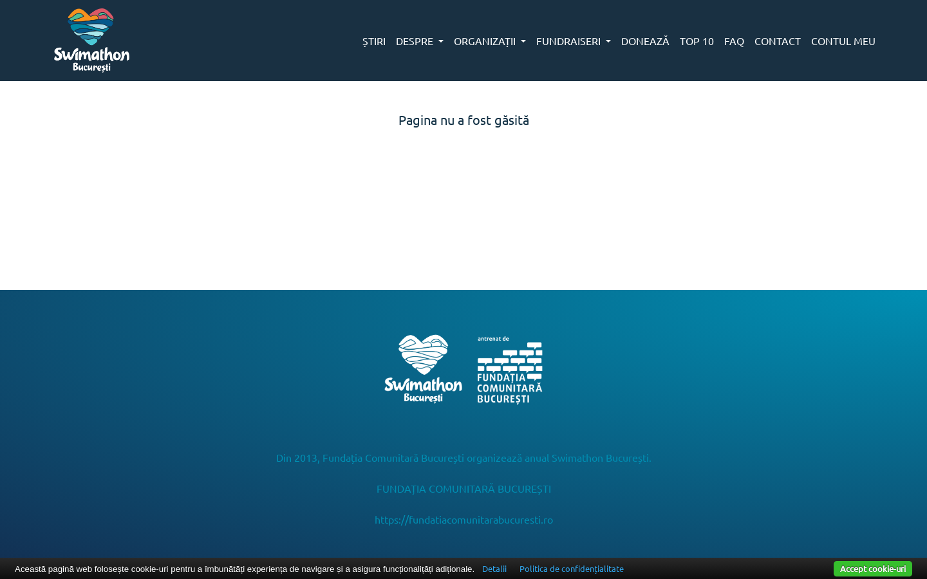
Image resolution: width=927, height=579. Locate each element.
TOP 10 (697, 40)
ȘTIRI (374, 40)
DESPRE (416, 40)
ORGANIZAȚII (486, 40)
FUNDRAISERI (569, 40)
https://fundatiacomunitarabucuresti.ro (464, 519)
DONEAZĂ (645, 40)
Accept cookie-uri (873, 568)
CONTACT (777, 40)
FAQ (734, 40)
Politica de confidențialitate (572, 568)
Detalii (494, 568)
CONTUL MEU (843, 40)
